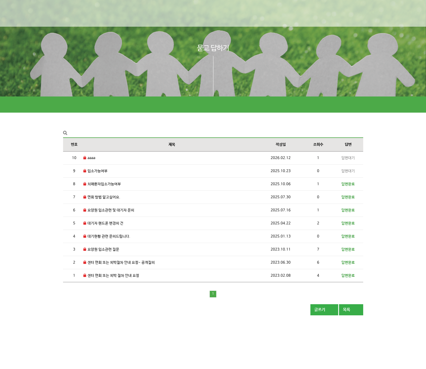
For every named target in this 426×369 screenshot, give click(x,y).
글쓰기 (324, 309)
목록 (351, 309)
